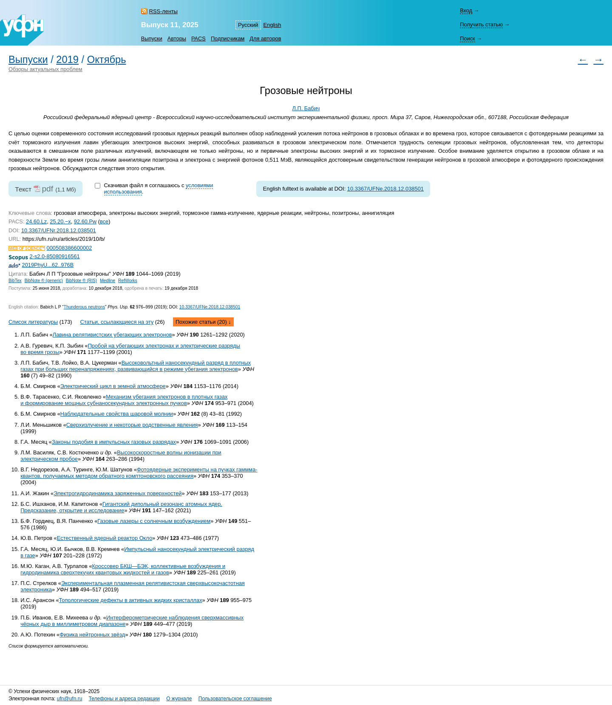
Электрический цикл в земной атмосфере (113, 386)
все (104, 221)
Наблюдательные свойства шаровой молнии (116, 414)
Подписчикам (227, 38)
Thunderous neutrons (84, 307)
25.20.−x (60, 221)
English (272, 25)
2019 (67, 59)
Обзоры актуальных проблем (45, 69)
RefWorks (127, 280)
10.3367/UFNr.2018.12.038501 (58, 230)
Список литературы (33, 322)
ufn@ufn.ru (69, 699)
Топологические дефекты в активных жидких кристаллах (130, 600)
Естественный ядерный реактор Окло (104, 538)
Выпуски (151, 38)
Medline (107, 280)
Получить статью (481, 24)
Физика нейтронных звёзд (92, 634)
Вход (466, 10)
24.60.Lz (36, 221)
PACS (198, 38)
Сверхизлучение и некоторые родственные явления (132, 425)
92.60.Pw (85, 221)
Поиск (467, 38)
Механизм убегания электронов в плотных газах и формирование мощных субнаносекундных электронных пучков (123, 400)
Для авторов (265, 38)
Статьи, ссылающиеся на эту (116, 322)
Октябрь (106, 59)
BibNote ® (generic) (44, 280)
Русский (248, 25)
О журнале (179, 699)
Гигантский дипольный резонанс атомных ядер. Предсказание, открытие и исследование (121, 507)
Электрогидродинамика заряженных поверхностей (117, 493)
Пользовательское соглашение (235, 699)
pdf (47, 188)
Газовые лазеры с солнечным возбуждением (153, 521)
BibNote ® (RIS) (81, 280)
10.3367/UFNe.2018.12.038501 (385, 189)
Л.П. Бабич (306, 108)
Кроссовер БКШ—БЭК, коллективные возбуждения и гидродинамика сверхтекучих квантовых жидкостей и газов (122, 569)
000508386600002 (69, 248)
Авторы (176, 38)
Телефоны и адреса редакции (124, 699)
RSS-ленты (163, 11)
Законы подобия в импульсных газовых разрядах (114, 442)
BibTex (15, 280)
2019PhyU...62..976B (48, 265)
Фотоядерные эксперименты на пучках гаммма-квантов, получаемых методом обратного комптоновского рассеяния (138, 472)
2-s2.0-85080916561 (55, 256)
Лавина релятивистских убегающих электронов (112, 334)
